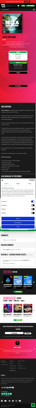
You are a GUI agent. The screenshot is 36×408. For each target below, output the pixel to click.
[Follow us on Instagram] (16, 401)
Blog (19, 363)
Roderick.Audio (22, 368)
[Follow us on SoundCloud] (9, 401)
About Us (11, 361)
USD (23, 5)
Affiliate (11, 363)
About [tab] (29, 183)
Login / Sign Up (30, 5)
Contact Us (12, 370)
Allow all (18, 218)
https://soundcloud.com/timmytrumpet (18, 354)
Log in (7, 249)
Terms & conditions (3, 361)
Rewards (20, 365)
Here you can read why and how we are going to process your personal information (18, 336)
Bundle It (18, 62)
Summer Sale (5, 9)
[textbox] (11, 6)
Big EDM (4, 39)
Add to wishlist (18, 85)
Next (33, 282)
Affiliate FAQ (12, 365)
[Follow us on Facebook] (2, 401)
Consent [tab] (6, 183)
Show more (18, 291)
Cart (18, 6)
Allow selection (18, 222)
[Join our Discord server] (20, 401)
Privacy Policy (4, 364)
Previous (2, 282)
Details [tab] (18, 183)
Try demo (18, 72)
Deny (18, 226)
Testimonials (21, 361)
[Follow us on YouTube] (5, 401)
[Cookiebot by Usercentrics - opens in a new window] (29, 180)
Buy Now (18, 52)
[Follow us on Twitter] (13, 401)
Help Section (12, 368)
